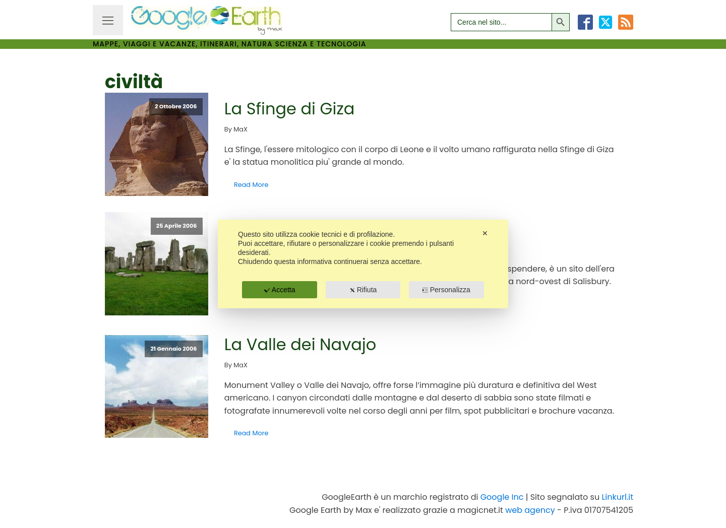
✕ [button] (485, 233)
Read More (251, 184)
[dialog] (363, 264)
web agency (530, 510)
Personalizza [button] (446, 290)
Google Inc (502, 497)
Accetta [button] (279, 290)
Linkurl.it (617, 497)
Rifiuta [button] (363, 290)
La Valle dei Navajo (300, 344)
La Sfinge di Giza (289, 108)
